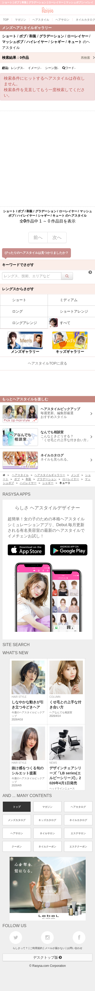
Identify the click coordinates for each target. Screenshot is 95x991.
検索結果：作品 (48, 57)
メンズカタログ (17, 820)
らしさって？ (20, 948)
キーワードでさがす (18, 265)
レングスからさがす (18, 289)
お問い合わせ (74, 948)
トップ (17, 806)
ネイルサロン (47, 833)
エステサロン (78, 833)
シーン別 (52, 68)
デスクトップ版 (47, 957)
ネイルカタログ (78, 820)
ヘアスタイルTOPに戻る (47, 363)
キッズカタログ (47, 820)
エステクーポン (78, 846)
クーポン (17, 846)
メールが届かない (55, 948)
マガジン (47, 806)
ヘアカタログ (78, 806)
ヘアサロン (16, 833)
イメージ (35, 68)
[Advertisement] (47, 158)
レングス (18, 68)
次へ (57, 237)
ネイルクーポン (47, 846)
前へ (38, 237)
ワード (69, 68)
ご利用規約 (36, 948)
